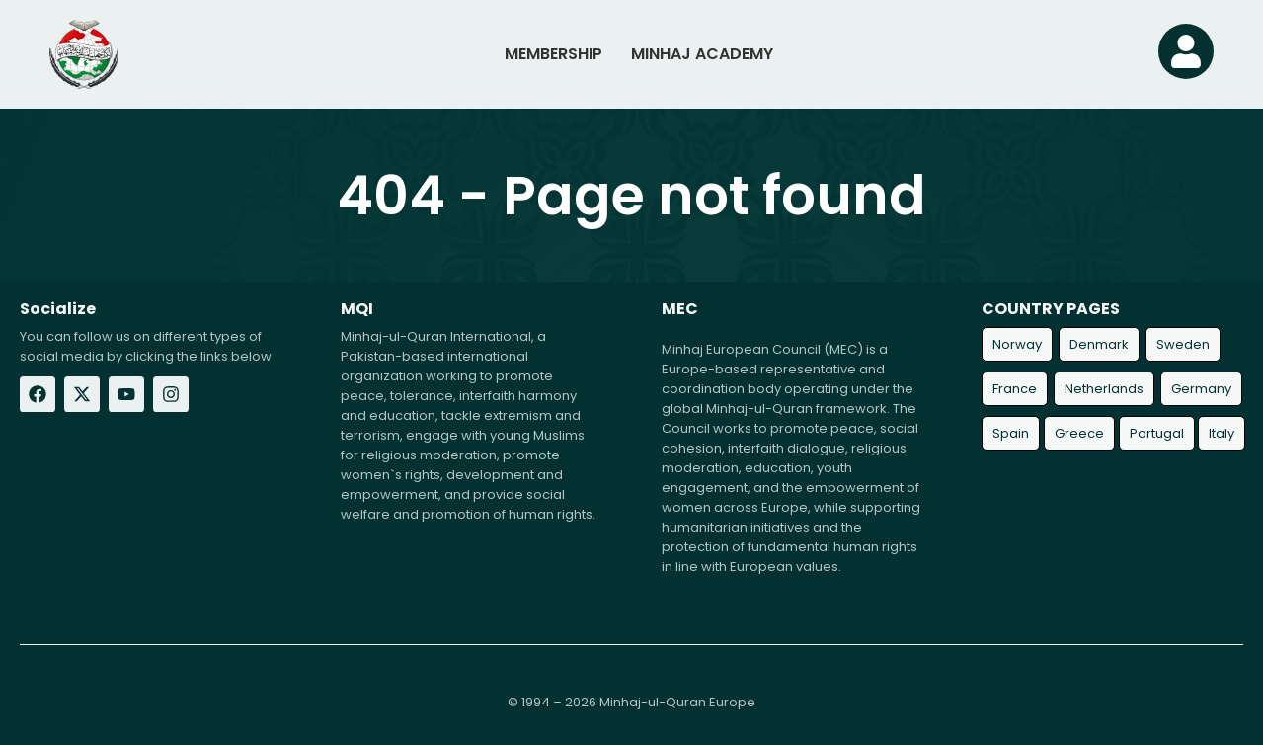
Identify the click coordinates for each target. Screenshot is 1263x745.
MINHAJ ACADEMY (702, 53)
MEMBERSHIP (553, 53)
